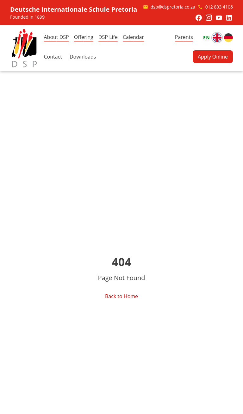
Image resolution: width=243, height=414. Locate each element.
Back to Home (121, 296)
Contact (53, 56)
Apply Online (213, 56)
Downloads (83, 56)
